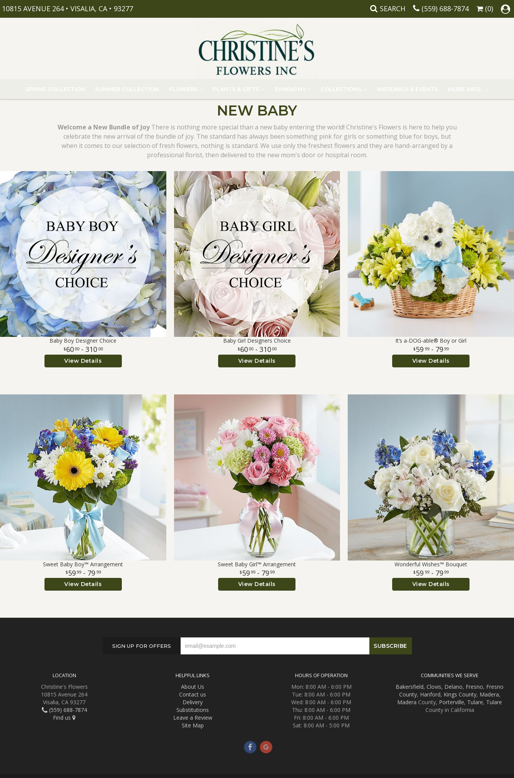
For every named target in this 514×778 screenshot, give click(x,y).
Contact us (192, 694)
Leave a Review (192, 717)
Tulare (475, 702)
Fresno (474, 686)
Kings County (460, 694)
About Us (192, 686)
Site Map (193, 725)
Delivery (193, 702)
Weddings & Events (407, 89)
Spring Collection (55, 89)
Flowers (183, 89)
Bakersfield (409, 686)
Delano (453, 686)
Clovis (434, 686)
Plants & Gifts (236, 89)
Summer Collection (127, 89)
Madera (489, 694)
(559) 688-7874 (445, 8)
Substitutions (192, 709)
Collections (341, 89)
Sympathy (290, 89)
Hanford (430, 694)
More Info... (466, 89)
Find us (64, 717)
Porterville (451, 702)
